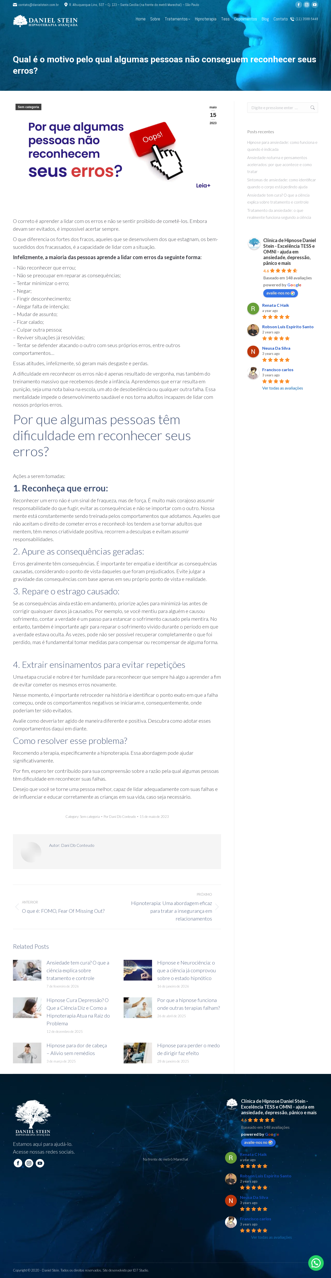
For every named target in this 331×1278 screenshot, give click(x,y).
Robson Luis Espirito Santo (288, 326)
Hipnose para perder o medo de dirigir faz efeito (188, 1049)
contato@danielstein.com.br (36, 4)
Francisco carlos (278, 369)
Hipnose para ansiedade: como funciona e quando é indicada (282, 146)
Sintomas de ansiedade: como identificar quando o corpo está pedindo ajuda (281, 183)
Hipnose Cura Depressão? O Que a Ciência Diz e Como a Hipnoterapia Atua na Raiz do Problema (78, 1011)
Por (120, 816)
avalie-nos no (280, 292)
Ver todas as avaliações (282, 387)
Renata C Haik (275, 305)
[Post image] (27, 970)
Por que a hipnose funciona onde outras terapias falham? (188, 1004)
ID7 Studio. (141, 1270)
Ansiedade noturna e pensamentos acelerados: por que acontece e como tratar (279, 164)
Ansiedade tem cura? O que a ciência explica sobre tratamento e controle (78, 970)
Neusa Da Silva (276, 348)
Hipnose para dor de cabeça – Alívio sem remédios (77, 1049)
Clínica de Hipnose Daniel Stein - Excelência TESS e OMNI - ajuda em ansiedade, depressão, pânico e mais (289, 251)
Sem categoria (28, 107)
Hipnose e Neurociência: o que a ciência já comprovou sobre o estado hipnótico (186, 970)
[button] (316, 1263)
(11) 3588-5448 (304, 19)
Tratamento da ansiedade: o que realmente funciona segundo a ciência (279, 214)
